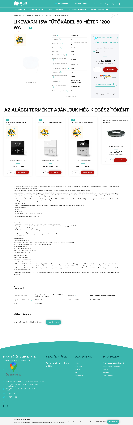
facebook (3, 406)
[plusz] (99, 69)
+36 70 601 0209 (81, 3)
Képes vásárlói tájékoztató (77, 9)
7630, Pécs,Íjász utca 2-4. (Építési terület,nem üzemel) (22, 389)
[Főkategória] (17, 15)
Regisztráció (79, 366)
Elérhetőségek (108, 375)
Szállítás (106, 372)
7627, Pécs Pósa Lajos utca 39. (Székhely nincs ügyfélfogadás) (22, 385)
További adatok (69, 96)
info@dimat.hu (63, 3)
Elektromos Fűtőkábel (33, 15)
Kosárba (110, 69)
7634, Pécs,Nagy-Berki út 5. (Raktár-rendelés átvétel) (25, 381)
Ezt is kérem (22, 172)
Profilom (77, 369)
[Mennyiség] (97, 69)
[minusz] (99, 70)
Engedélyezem (113, 421)
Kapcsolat (59, 9)
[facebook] (15, 31)
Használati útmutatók (37, 9)
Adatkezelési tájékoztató (112, 366)
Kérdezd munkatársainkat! (106, 42)
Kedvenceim (79, 375)
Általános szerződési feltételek (114, 363)
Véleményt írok (53, 322)
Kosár (76, 372)
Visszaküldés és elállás (99, 9)
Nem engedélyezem (100, 421)
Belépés (77, 363)
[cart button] (118, 4)
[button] (20, 10)
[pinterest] (18, 31)
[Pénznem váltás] (99, 3)
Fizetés (105, 369)
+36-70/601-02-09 (13, 397)
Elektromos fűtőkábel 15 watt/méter (56, 15)
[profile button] (112, 4)
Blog (50, 9)
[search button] (106, 4)
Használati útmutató (104, 37)
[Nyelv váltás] (93, 3)
